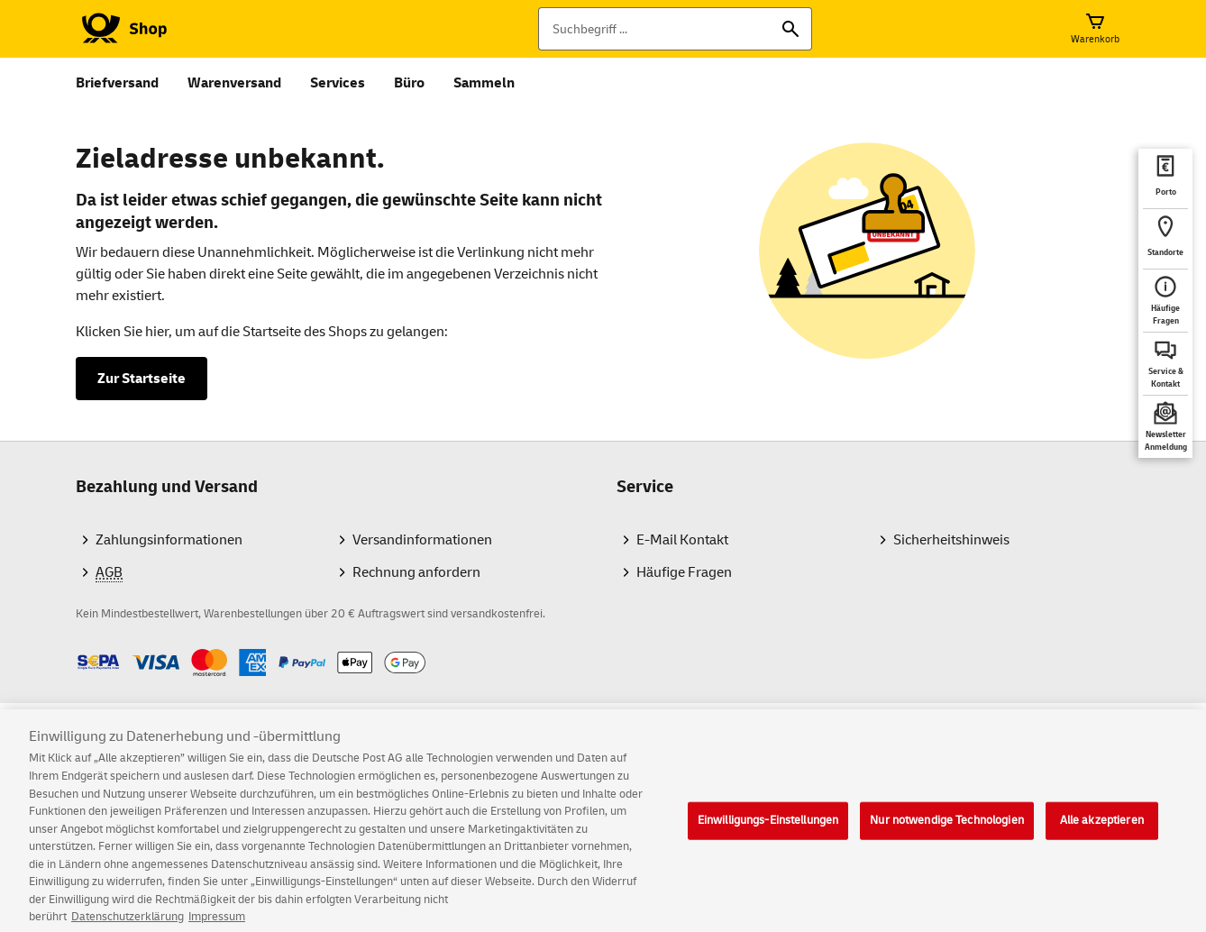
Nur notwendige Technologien (947, 837)
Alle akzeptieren (1102, 837)
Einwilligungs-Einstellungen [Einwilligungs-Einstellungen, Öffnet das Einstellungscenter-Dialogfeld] (768, 837)
